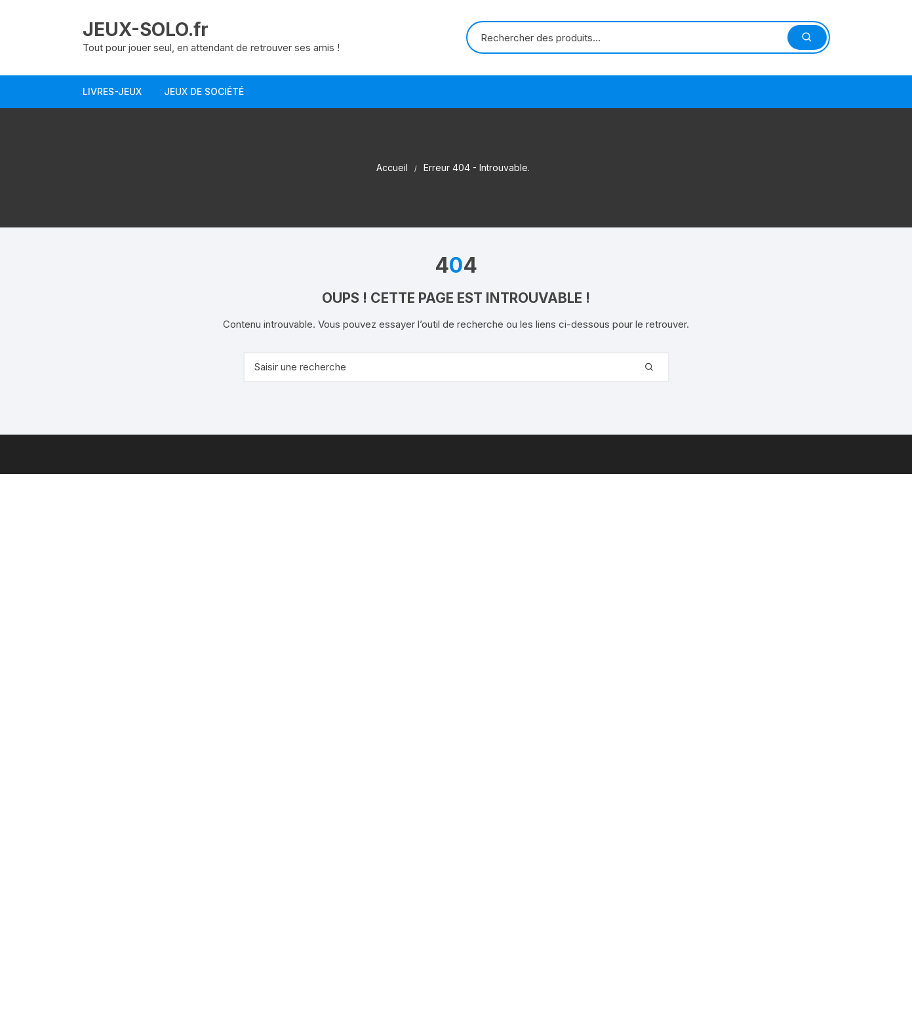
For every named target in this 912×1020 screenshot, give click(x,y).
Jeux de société (204, 91)
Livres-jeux (112, 91)
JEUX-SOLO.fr (145, 29)
